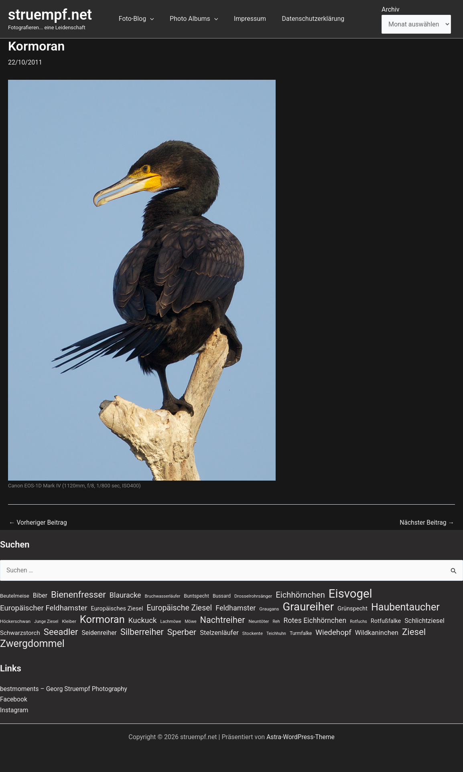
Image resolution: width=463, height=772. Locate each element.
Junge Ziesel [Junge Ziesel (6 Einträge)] (46, 620)
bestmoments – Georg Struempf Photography (65, 689)
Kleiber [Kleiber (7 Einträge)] (69, 620)
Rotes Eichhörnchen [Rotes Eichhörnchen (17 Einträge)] (315, 620)
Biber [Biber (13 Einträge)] (40, 594)
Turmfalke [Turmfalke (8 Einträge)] (301, 633)
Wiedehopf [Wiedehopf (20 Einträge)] (333, 632)
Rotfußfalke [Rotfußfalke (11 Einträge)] (386, 620)
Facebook (14, 699)
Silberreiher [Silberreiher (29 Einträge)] (142, 631)
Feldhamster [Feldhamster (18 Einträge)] (235, 606)
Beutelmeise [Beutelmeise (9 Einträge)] (14, 595)
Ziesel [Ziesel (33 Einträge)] (414, 631)
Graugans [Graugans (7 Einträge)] (269, 607)
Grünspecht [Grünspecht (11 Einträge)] (352, 607)
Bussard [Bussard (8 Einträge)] (222, 595)
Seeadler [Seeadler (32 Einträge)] (61, 631)
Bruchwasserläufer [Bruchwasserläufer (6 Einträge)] (163, 595)
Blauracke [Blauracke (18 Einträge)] (125, 594)
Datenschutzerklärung (308, 18)
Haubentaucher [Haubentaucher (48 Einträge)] (405, 606)
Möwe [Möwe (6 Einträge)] (191, 620)
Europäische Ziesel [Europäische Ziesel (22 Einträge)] (179, 606)
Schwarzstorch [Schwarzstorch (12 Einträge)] (20, 632)
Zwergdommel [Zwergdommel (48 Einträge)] (32, 644)
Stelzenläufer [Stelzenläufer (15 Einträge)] (219, 632)
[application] (154, 19)
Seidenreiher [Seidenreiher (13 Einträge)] (98, 632)
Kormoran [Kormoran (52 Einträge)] (102, 618)
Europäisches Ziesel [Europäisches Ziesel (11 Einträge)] (117, 607)
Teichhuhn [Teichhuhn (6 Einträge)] (276, 633)
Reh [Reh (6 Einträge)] (276, 620)
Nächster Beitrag (426, 522)
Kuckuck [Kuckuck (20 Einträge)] (142, 619)
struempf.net (50, 14)
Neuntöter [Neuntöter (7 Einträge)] (258, 620)
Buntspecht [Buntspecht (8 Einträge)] (196, 595)
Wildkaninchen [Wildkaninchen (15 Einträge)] (376, 632)
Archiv (391, 9)
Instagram (14, 710)
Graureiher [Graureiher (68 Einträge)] (308, 605)
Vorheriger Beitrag (38, 522)
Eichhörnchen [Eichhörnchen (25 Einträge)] (300, 593)
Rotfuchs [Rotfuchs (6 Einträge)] (358, 620)
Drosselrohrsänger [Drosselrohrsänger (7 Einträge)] (253, 595)
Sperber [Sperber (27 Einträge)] (181, 632)
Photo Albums (195, 19)
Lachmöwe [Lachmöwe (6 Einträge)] (170, 620)
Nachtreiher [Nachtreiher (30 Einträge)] (222, 619)
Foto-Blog (140, 19)
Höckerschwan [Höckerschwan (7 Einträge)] (15, 620)
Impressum (248, 18)
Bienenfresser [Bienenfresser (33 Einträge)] (78, 593)
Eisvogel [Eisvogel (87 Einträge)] (350, 592)
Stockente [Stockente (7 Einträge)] (252, 633)
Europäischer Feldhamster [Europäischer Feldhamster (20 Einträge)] (43, 606)
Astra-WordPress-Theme (300, 737)
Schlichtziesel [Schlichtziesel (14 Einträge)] (424, 620)
